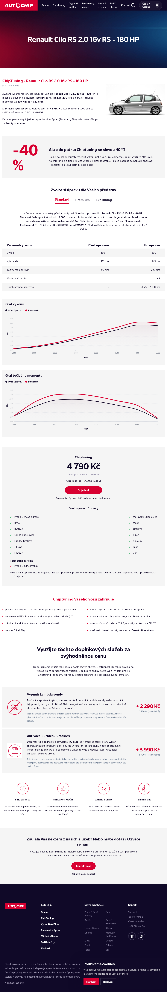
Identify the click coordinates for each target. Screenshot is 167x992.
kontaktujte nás (92, 572)
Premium (82, 200)
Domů (45, 5)
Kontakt (125, 5)
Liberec (88, 932)
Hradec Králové (92, 927)
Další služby (113, 5)
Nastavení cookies (14, 982)
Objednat (83, 490)
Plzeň (87, 945)
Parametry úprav (88, 5)
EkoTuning (104, 200)
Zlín (107, 949)
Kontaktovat (83, 866)
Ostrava (110, 940)
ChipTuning (59, 5)
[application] (83, 336)
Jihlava (109, 927)
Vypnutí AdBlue (73, 5)
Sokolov (109, 945)
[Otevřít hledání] (133, 5)
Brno (108, 912)
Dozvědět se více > (143, 630)
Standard (62, 199)
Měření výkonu (102, 5)
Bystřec (88, 919)
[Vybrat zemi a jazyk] (150, 5)
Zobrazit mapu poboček (84, 873)
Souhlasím (91, 981)
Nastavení (108, 981)
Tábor (87, 949)
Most (87, 940)
